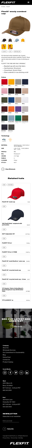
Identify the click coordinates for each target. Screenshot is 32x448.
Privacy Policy (6, 438)
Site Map (20, 438)
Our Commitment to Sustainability (13, 352)
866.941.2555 (7, 390)
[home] (13, 2)
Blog (4, 355)
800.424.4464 (7, 406)
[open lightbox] (4, 82)
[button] (28, 2)
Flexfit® (8, 6)
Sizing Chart (7, 357)
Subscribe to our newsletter (12, 416)
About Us (6, 347)
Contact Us (6, 359)
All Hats (3, 6)
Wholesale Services (9, 350)
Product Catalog (8, 362)
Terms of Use (14, 438)
